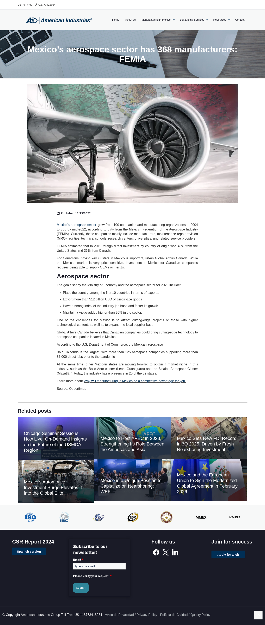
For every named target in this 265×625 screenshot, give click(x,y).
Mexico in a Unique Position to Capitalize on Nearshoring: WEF (131, 486)
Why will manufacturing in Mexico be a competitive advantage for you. (135, 381)
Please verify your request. (92, 576)
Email (78, 559)
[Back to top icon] (258, 615)
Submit (81, 588)
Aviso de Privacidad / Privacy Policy (131, 615)
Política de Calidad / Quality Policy (185, 615)
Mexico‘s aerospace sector (76, 225)
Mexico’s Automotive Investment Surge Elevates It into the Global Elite (53, 487)
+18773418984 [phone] (47, 4)
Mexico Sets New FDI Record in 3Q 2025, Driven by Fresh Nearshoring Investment (207, 444)
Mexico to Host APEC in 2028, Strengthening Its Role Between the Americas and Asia (132, 444)
